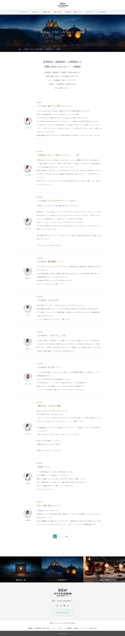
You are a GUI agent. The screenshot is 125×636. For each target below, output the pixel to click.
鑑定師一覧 (46, 12)
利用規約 (30, 628)
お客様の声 (68, 12)
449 (66, 536)
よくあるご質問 (100, 12)
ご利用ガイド (35, 12)
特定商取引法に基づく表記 (42, 628)
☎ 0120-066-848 (62, 612)
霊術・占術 (57, 12)
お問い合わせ (93, 628)
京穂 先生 (28, 278)
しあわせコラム (89, 12)
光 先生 (28, 315)
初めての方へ (24, 12)
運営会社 (76, 628)
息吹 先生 (28, 384)
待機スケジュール (79, 12)
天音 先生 (28, 128)
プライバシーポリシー (57, 628)
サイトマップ (84, 628)
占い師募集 (69, 628)
